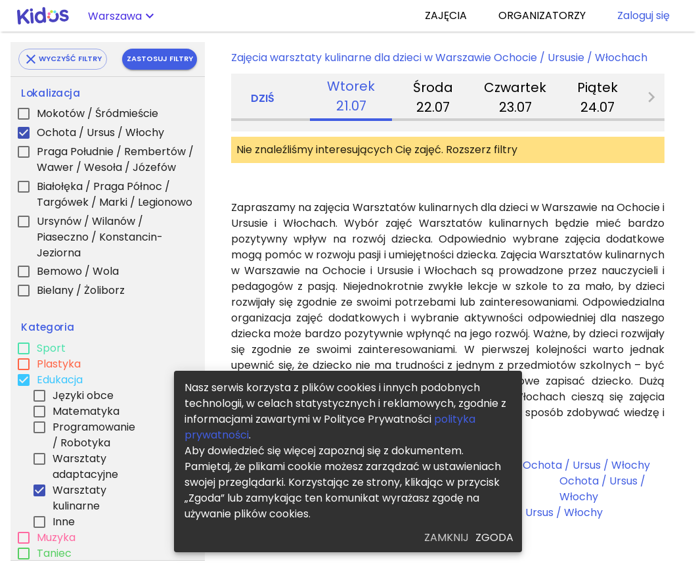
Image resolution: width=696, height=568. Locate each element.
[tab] (351, 97)
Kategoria (47, 327)
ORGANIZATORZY (542, 16)
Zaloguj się (643, 16)
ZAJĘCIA (446, 16)
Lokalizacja (50, 93)
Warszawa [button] (115, 16)
